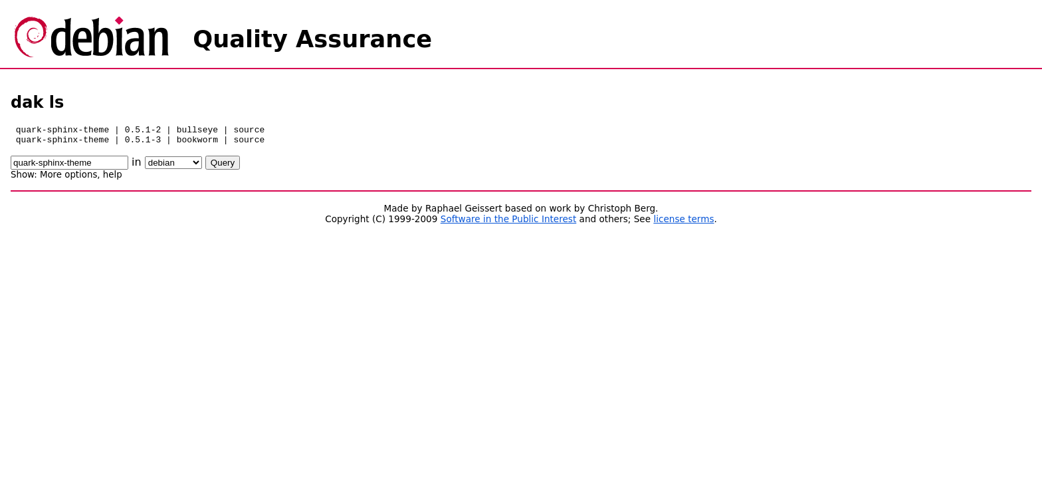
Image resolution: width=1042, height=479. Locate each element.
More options (68, 179)
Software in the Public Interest (509, 223)
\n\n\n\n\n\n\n (173, 166)
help (112, 179)
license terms (683, 223)
